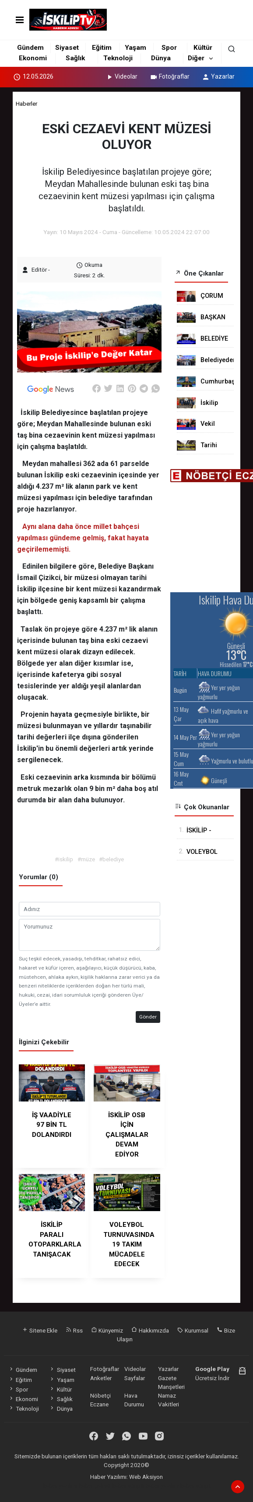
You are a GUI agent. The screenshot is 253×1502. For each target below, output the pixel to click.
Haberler (26, 103)
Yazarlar (218, 76)
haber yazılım (162, 1485)
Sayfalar (134, 1377)
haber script (195, 1485)
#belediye (111, 859)
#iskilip (64, 859)
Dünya (161, 58)
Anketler (101, 1377)
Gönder (148, 1017)
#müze (86, 859)
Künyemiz (107, 1330)
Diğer (196, 58)
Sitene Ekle (39, 1330)
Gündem (30, 48)
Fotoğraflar (170, 76)
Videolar (121, 76)
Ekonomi (33, 58)
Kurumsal (192, 1330)
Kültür (202, 48)
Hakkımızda (150, 1330)
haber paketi (95, 1485)
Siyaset (67, 48)
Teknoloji (118, 58)
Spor (169, 48)
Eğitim (102, 48)
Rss (74, 1330)
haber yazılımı (60, 1485)
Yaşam (135, 48)
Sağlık (75, 58)
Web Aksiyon (146, 1476)
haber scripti (128, 1485)
